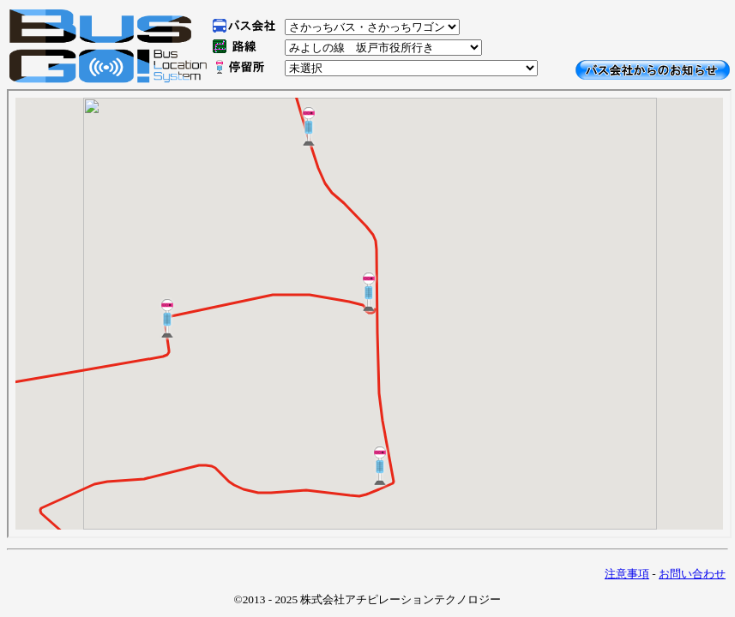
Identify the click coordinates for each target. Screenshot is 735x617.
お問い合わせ (692, 573)
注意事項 (627, 573)
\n (372, 27)
